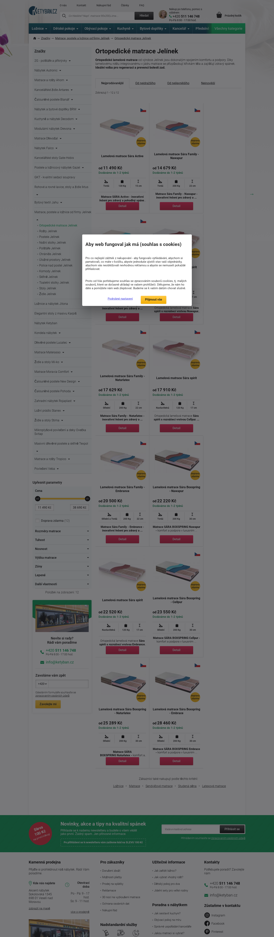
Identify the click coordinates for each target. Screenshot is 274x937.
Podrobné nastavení (120, 298)
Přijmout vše (153, 299)
